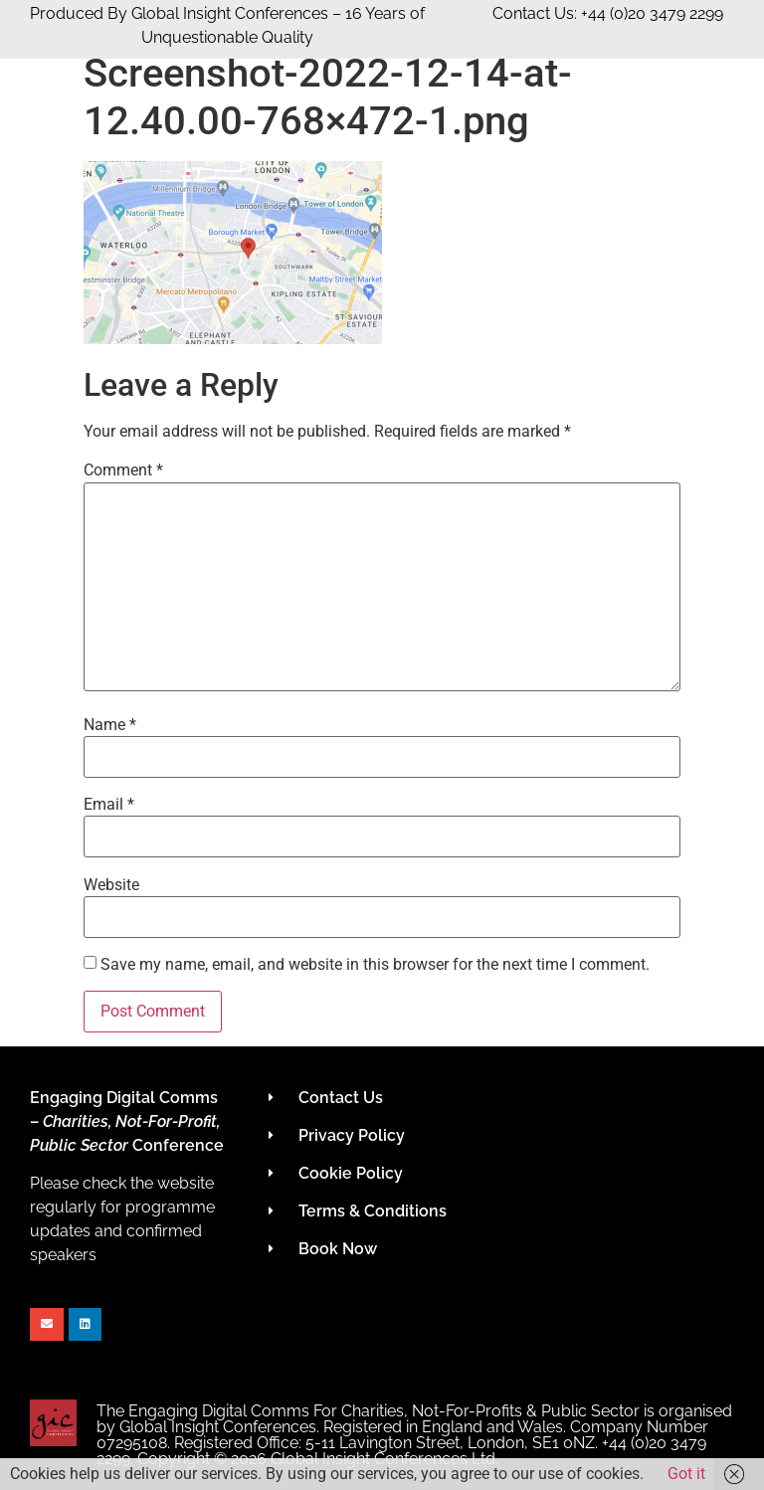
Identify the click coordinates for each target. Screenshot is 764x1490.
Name (110, 725)
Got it (686, 1473)
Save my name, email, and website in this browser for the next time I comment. (375, 965)
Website (111, 885)
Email (109, 805)
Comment (123, 470)
